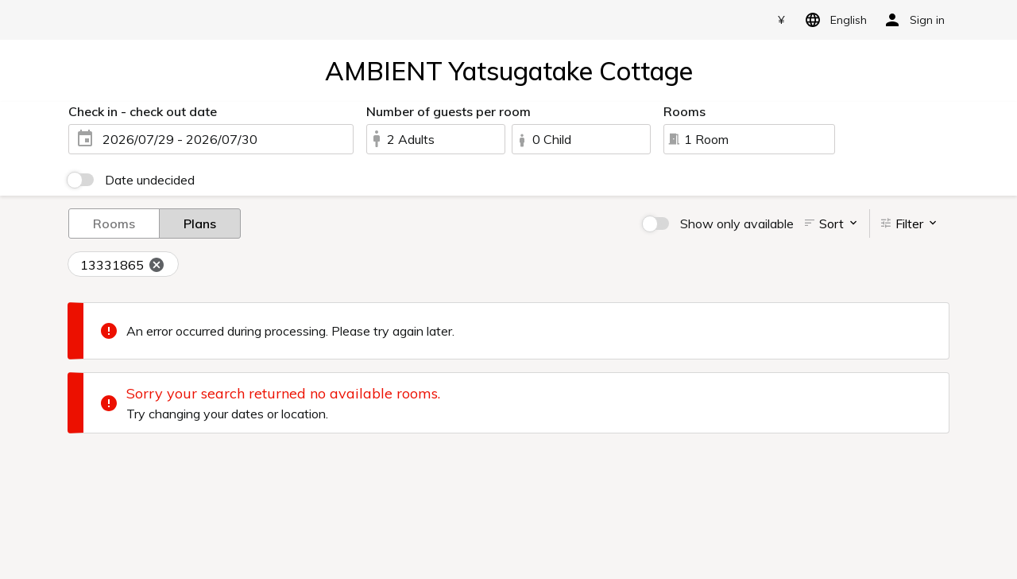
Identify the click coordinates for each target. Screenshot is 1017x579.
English (833, 19)
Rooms (114, 222)
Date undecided (150, 180)
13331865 (122, 265)
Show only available (737, 223)
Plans (200, 222)
